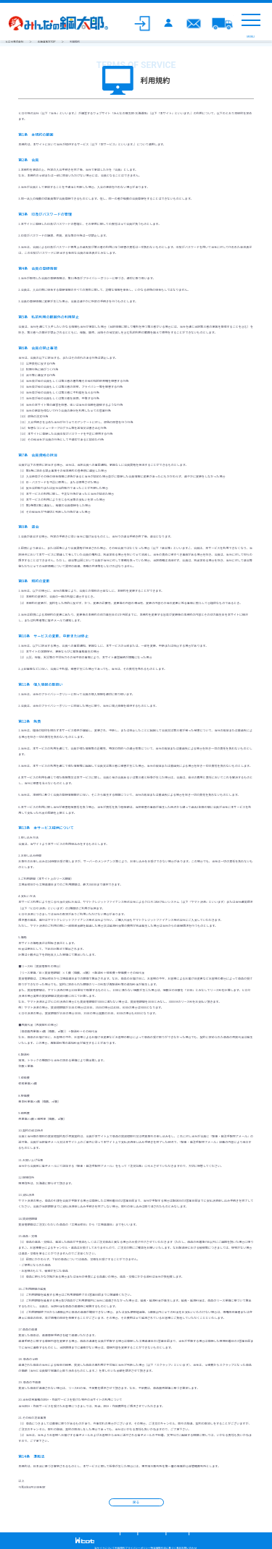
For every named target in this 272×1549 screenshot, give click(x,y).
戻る (136, 1502)
